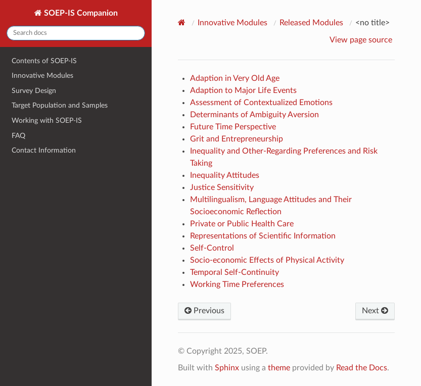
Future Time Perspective (233, 127)
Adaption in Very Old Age (234, 78)
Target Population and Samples (60, 105)
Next (375, 311)
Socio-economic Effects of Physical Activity (267, 260)
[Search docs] (76, 33)
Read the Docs (361, 368)
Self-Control (212, 248)
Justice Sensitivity (222, 187)
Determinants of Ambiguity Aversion (254, 115)
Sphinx (227, 368)
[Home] (183, 22)
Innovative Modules (42, 75)
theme (279, 368)
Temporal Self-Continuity (234, 272)
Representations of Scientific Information (263, 236)
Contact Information (44, 150)
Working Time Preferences (237, 284)
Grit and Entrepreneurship (236, 139)
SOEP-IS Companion (80, 13)
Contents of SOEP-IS (44, 61)
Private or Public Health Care (242, 224)
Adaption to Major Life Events (243, 90)
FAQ (18, 135)
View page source (361, 40)
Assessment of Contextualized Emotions (261, 103)
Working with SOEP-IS (47, 120)
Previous (204, 311)
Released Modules (311, 23)
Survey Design (34, 90)
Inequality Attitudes (224, 175)
